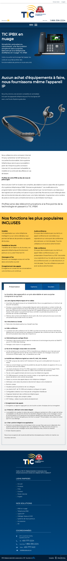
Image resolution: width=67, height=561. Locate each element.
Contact (20, 491)
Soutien (51, 287)
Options (34, 287)
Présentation (14, 287)
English (20, 496)
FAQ (19, 489)
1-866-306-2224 (57, 20)
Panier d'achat (22, 494)
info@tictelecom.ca (25, 550)
